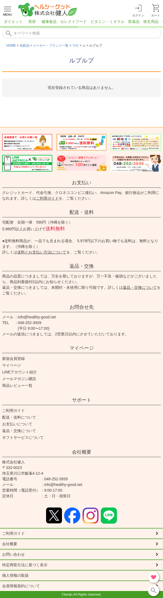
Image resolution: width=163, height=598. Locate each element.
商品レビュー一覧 (17, 385)
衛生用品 (150, 21)
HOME (11, 45)
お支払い (81, 182)
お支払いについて (17, 424)
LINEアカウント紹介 (19, 372)
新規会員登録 (13, 358)
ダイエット (13, 21)
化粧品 (24, 45)
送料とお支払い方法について (41, 252)
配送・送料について (19, 417)
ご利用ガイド (47, 198)
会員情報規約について (21, 586)
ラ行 (75, 45)
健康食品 (49, 21)
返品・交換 (82, 266)
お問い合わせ (13, 554)
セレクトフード (73, 21)
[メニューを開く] (7, 10)
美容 (32, 21)
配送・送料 (82, 212)
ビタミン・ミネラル (107, 21)
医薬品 (134, 21)
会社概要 (81, 452)
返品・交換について (140, 287)
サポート (81, 400)
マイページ (82, 348)
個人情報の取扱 (15, 575)
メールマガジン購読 (19, 379)
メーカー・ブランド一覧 (50, 45)
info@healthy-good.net (37, 317)
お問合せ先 (82, 307)
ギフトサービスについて (23, 437)
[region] (81, 23)
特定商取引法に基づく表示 (24, 565)
